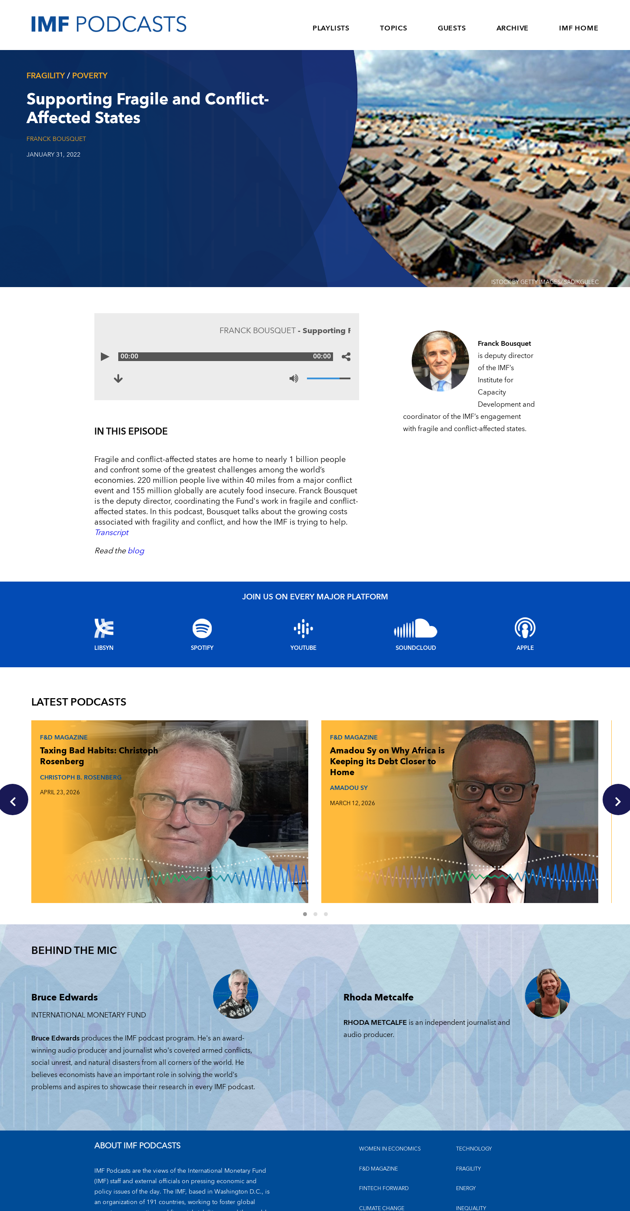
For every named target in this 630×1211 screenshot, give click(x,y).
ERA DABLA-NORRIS (463, 812)
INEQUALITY (471, 1142)
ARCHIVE (513, 28)
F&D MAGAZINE (378, 1103)
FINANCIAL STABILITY (385, 1162)
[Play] (107, 356)
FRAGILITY (468, 1103)
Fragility (46, 76)
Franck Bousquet (56, 139)
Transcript (111, 532)
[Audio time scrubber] (226, 356)
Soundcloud (416, 648)
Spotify (202, 648)
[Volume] (328, 378)
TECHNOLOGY (474, 1083)
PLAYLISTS (331, 28)
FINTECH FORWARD (384, 1122)
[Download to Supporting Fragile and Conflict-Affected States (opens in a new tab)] (120, 378)
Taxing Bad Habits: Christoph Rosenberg (79, 759)
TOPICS (393, 28)
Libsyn (103, 648)
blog (135, 551)
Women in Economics (390, 1083)
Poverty (89, 76)
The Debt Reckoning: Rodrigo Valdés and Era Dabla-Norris (459, 770)
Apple (525, 648)
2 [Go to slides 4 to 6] (320, 849)
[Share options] (346, 356)
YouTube (303, 648)
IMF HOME (578, 28)
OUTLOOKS (470, 1162)
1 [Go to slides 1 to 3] (310, 849)
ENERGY (466, 1122)
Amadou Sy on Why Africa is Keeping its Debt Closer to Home (274, 764)
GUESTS (452, 28)
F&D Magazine (65, 734)
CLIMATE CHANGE (381, 1142)
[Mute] (294, 378)
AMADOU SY (254, 795)
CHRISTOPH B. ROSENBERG (62, 791)
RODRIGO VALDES (455, 806)
